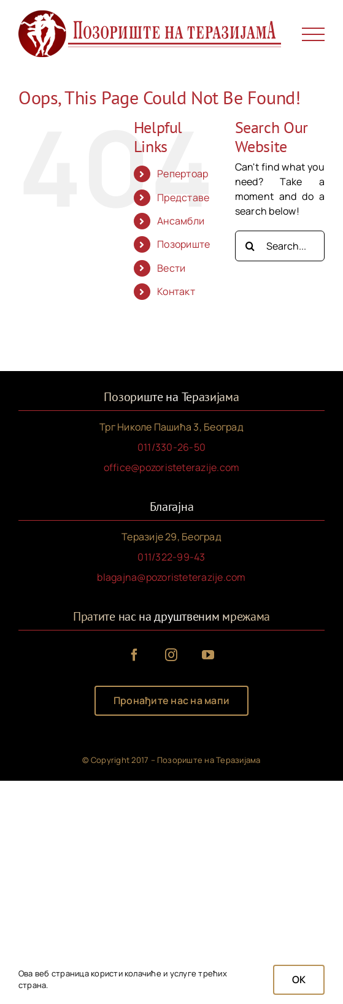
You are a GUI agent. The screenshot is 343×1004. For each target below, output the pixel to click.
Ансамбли (180, 221)
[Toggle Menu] (313, 35)
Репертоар (182, 173)
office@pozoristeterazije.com (172, 467)
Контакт (176, 291)
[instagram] (171, 655)
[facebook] (135, 655)
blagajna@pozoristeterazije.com (171, 577)
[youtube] (208, 655)
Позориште (183, 244)
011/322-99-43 (171, 557)
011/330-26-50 (171, 447)
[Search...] (280, 246)
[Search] (250, 246)
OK (299, 979)
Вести (171, 268)
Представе (183, 197)
